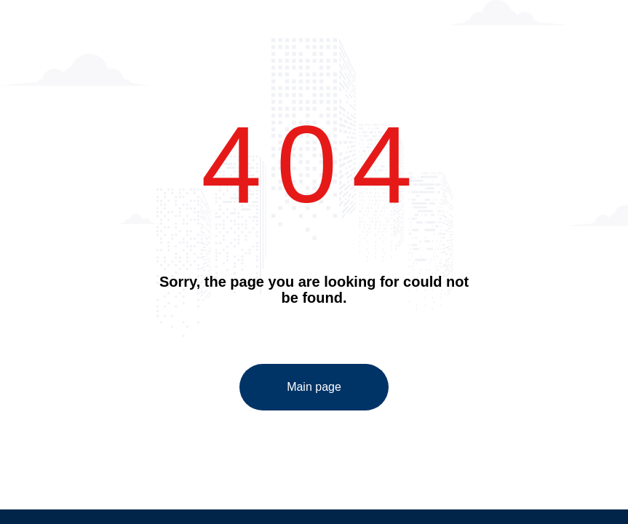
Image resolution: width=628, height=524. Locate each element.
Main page (314, 387)
